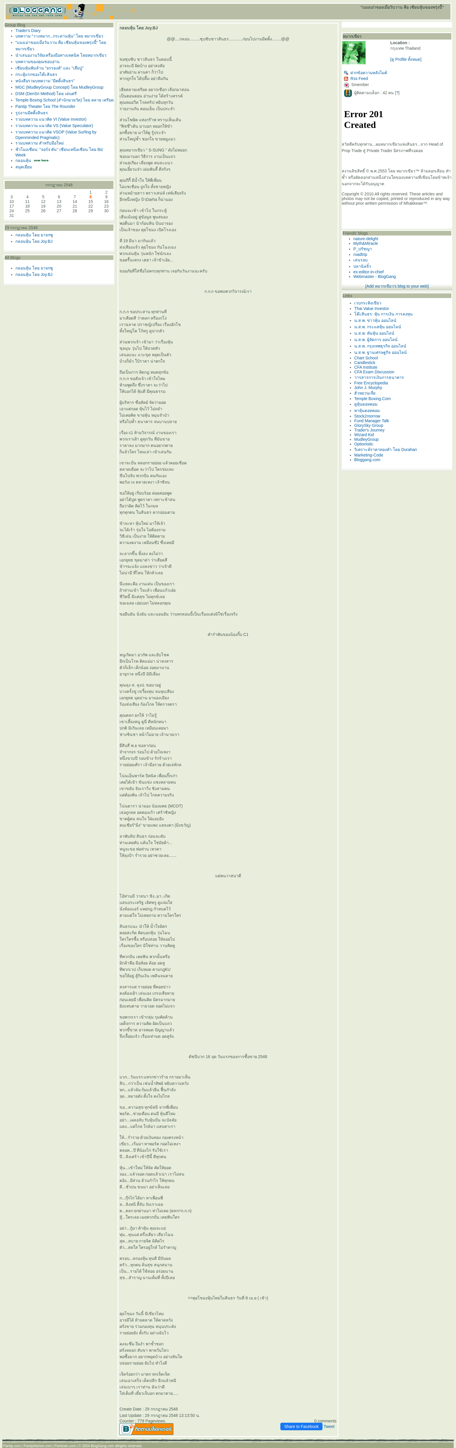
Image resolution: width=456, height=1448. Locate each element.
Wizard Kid (364, 434)
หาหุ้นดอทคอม (367, 410)
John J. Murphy (368, 387)
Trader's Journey (369, 430)
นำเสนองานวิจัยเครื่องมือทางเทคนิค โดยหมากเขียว (60, 55)
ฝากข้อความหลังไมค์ (365, 72)
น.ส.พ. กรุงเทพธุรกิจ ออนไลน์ (380, 346)
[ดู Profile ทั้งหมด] (405, 59)
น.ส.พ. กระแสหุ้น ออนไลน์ (377, 326)
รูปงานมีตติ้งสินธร (31, 112)
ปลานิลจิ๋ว (362, 266)
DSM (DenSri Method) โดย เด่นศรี (46, 93)
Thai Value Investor (371, 308)
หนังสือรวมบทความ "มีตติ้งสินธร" (45, 81)
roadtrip (360, 254)
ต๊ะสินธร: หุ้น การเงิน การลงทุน (383, 314)
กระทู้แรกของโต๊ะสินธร (36, 74)
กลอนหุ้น (23, 160)
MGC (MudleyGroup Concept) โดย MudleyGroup (59, 87)
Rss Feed (356, 78)
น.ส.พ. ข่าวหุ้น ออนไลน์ (375, 320)
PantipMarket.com (38, 1446)
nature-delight (365, 238)
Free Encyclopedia (371, 383)
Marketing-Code (368, 455)
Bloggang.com (367, 459)
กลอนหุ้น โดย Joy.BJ (34, 241)
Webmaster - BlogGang (374, 276)
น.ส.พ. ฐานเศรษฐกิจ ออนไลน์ (380, 352)
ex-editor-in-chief (368, 272)
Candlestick (364, 362)
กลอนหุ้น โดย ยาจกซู (34, 235)
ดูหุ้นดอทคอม (365, 404)
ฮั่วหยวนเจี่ (364, 393)
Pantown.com (65, 1446)
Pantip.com (12, 1446)
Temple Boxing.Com (372, 398)
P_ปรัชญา (362, 249)
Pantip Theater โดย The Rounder (45, 106)
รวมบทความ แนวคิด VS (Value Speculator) (54, 125)
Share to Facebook (301, 1426)
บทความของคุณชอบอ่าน (37, 61)
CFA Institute (365, 367)
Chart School (366, 358)
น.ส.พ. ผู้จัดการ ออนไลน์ (375, 339)
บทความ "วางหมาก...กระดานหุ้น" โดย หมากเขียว (59, 36)
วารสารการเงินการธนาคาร (379, 377)
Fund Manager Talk (371, 420)
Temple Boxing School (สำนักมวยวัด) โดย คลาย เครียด (64, 100)
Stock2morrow (367, 416)
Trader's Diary (28, 30)
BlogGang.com (102, 1446)
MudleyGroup (366, 439)
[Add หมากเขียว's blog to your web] (397, 286)
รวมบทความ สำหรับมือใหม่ (39, 143)
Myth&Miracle (365, 243)
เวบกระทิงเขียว (367, 303)
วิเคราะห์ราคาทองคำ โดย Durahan (385, 449)
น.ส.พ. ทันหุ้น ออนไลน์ (374, 333)
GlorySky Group (368, 425)
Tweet (329, 1426)
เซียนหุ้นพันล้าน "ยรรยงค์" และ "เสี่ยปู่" (49, 68)
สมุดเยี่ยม (23, 167)
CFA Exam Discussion (374, 372)
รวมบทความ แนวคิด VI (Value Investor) (51, 119)
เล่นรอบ (360, 260)
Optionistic (363, 444)
